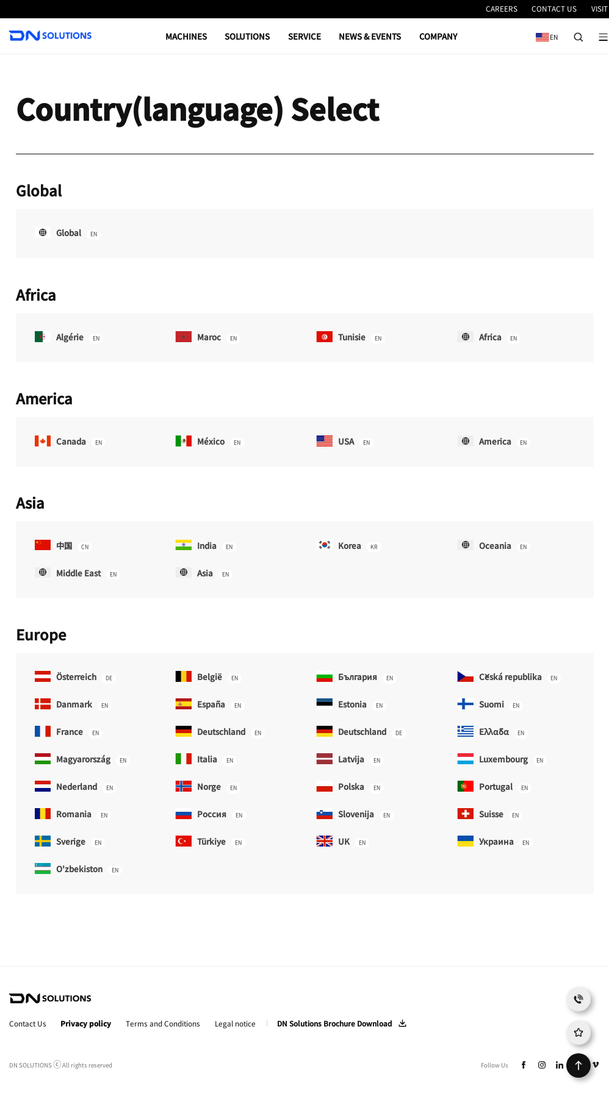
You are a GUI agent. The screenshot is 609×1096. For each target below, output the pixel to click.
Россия (210, 814)
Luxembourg (502, 759)
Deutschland (219, 732)
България (356, 677)
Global (68, 233)
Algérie (69, 337)
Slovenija (354, 814)
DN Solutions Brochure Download (334, 1023)
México (209, 441)
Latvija (349, 759)
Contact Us (27, 1024)
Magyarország (82, 759)
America (493, 441)
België (208, 677)
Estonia (351, 704)
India (205, 546)
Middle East (77, 573)
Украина (495, 842)
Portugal (494, 787)
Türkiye (210, 842)
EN (544, 32)
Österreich (75, 677)
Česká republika (509, 677)
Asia (203, 573)
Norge (207, 787)
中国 (63, 546)
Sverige (70, 842)
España (209, 704)
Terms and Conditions (163, 1024)
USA (344, 441)
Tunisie (350, 337)
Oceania (493, 546)
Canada (70, 441)
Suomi (490, 704)
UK (342, 842)
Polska (349, 787)
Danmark (73, 704)
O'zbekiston (78, 869)
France (69, 732)
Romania (73, 814)
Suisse (489, 814)
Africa (489, 337)
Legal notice (235, 1024)
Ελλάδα (492, 732)
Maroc (207, 337)
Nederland (76, 787)
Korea (348, 546)
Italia (205, 759)
